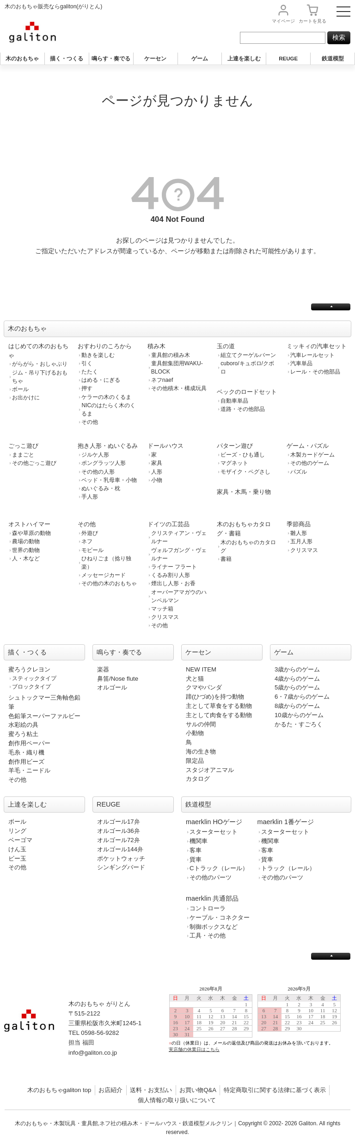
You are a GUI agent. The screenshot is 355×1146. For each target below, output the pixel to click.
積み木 (156, 346)
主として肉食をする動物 (219, 715)
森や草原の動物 (31, 533)
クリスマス (165, 617)
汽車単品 (301, 363)
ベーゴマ (20, 840)
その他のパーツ (211, 877)
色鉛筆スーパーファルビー (44, 716)
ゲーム (199, 58)
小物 (156, 480)
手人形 (89, 496)
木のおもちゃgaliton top (59, 1090)
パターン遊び (235, 445)
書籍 (226, 559)
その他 (89, 422)
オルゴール (112, 687)
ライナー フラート (174, 567)
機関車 (199, 840)
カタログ (198, 778)
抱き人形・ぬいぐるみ (108, 445)
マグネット (234, 463)
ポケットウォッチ (121, 858)
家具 (156, 463)
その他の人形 (98, 472)
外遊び (89, 533)
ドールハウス (165, 445)
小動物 (195, 733)
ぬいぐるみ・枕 (100, 488)
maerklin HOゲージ (214, 821)
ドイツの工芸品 (168, 524)
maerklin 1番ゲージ (285, 821)
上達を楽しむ (244, 58)
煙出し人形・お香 (173, 583)
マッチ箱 (162, 609)
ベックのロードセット (247, 391)
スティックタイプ (34, 678)
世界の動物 (26, 550)
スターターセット (214, 831)
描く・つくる (66, 58)
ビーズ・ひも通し (242, 454)
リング (17, 830)
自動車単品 (234, 401)
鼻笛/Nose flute (117, 678)
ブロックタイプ (31, 686)
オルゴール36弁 (118, 830)
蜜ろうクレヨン (29, 669)
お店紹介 (110, 1090)
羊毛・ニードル (29, 770)
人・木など (26, 558)
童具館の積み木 (170, 355)
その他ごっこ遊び (34, 463)
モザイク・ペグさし (245, 472)
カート (312, 21)
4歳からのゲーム (297, 678)
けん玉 (17, 849)
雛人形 (298, 533)
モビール (92, 550)
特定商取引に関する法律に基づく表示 (275, 1090)
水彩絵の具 (23, 724)
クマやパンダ (204, 687)
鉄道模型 (333, 58)
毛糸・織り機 (26, 752)
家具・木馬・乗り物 (244, 491)
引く (86, 363)
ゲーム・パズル (308, 445)
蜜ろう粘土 (23, 733)
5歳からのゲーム (297, 687)
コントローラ (208, 908)
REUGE (288, 58)
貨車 (196, 859)
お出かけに (26, 397)
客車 (196, 850)
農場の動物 (26, 541)
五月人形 (301, 541)
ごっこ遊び (23, 445)
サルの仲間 (201, 724)
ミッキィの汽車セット (317, 346)
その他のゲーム (309, 463)
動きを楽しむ (98, 355)
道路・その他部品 (242, 409)
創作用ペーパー (29, 743)
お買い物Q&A (197, 1090)
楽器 (103, 669)
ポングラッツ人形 (103, 463)
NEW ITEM (201, 669)
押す (86, 388)
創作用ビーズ (26, 761)
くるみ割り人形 (170, 575)
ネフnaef (162, 380)
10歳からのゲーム (299, 715)
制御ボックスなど (214, 926)
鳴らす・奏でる (111, 58)
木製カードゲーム (312, 454)
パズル (298, 472)
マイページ (283, 21)
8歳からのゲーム (297, 705)
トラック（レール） (288, 868)
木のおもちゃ (22, 58)
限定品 (195, 760)
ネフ (86, 541)
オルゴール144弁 (120, 849)
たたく (89, 371)
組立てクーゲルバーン (248, 355)
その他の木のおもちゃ (109, 583)
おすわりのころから (105, 346)
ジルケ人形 (95, 454)
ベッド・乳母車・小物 (109, 480)
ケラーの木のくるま (106, 397)
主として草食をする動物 (219, 705)
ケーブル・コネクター (220, 917)
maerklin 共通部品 (212, 898)
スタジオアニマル (210, 769)
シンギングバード (121, 867)
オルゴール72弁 (118, 840)
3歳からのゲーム (297, 669)
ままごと (23, 454)
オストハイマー (29, 524)
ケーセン (155, 58)
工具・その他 (208, 935)
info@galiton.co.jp (92, 1052)
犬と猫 (195, 678)
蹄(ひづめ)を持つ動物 (215, 696)
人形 (156, 472)
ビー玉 (17, 858)
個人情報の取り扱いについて (177, 1100)
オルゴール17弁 (118, 821)
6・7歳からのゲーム (302, 696)
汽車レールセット (312, 355)
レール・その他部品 (315, 371)
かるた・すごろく (299, 724)
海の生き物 (201, 751)
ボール (20, 389)
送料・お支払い (151, 1090)
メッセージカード (103, 575)
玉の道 (226, 346)
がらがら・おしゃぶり (39, 364)
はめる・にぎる (100, 380)
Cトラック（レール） (219, 868)
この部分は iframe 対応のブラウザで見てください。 (258, 1026)
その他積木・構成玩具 (179, 388)
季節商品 (299, 524)
